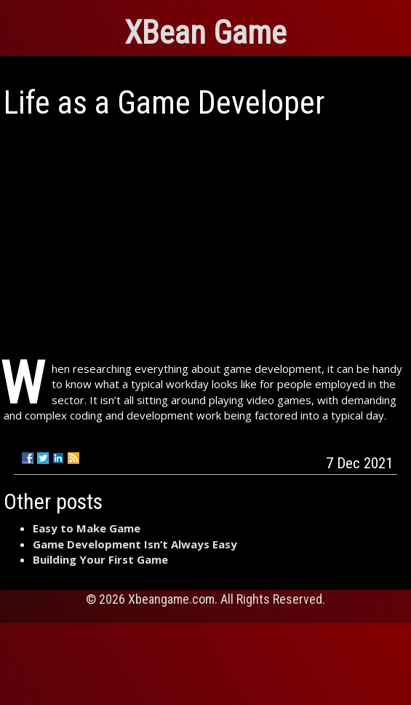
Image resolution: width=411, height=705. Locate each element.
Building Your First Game (100, 559)
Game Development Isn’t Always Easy (135, 544)
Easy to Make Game (86, 528)
